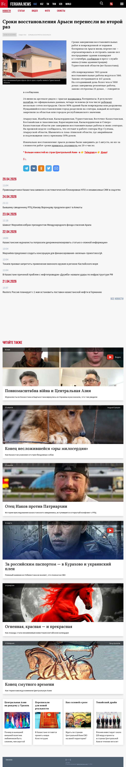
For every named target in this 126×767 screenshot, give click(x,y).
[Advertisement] (63, 321)
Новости (7, 11)
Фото (47, 11)
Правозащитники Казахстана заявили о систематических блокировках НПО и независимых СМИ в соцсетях (61, 189)
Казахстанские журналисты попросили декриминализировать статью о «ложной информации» (55, 242)
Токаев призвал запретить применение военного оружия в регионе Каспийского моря (50, 263)
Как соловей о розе (77, 702)
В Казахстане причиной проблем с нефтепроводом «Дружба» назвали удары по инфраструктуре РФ (58, 274)
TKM (55, 4)
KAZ (35, 4)
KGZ (42, 4)
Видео (35, 11)
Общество (22, 35)
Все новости (117, 299)
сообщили (93, 58)
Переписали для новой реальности (42, 705)
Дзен (104, 152)
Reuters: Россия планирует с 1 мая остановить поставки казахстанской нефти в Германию (52, 292)
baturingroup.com (82, 764)
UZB (61, 4)
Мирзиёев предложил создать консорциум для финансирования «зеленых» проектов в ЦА (52, 253)
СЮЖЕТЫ (61, 11)
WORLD (69, 4)
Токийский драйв (106, 702)
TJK (48, 4)
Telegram (89, 152)
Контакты (9, 759)
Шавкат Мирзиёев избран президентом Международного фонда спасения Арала (47, 224)
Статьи (21, 11)
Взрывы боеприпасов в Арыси (39, 35)
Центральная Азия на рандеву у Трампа (17, 704)
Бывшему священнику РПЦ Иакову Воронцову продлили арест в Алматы (42, 207)
